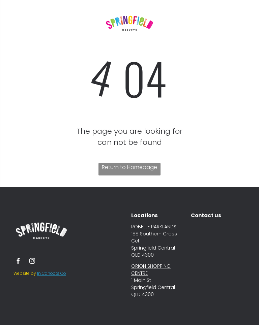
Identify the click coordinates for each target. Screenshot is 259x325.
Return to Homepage (129, 167)
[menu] (15, 23)
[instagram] (32, 262)
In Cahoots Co (51, 273)
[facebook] (17, 262)
